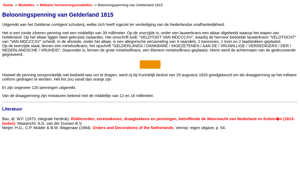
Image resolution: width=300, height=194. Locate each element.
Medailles (26, 5)
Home (8, 5)
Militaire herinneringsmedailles (66, 5)
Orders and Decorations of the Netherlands (133, 128)
